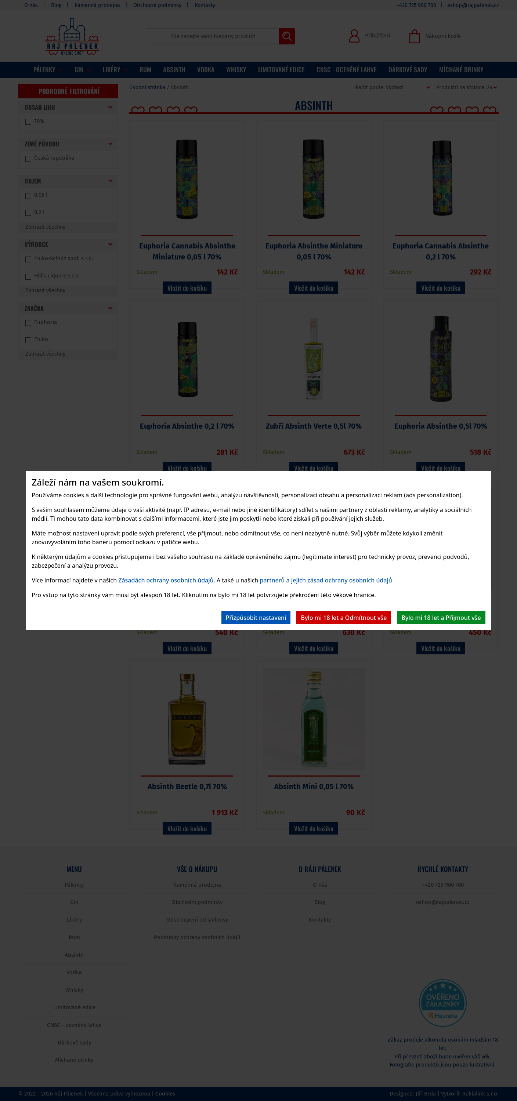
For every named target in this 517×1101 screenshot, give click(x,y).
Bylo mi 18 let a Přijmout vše (441, 617)
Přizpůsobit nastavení (256, 617)
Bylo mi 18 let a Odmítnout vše (344, 617)
